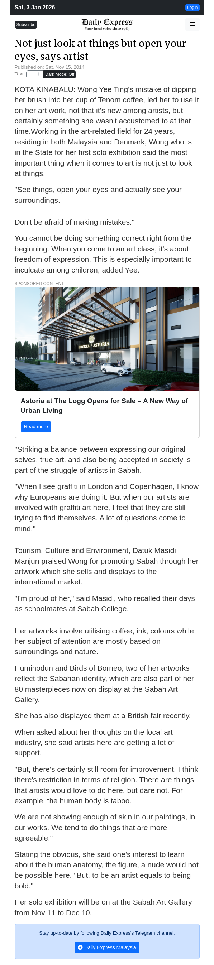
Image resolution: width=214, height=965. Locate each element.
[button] (192, 24)
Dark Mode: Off (59, 74)
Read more (36, 426)
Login (192, 7)
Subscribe (25, 24)
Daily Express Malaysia (107, 947)
